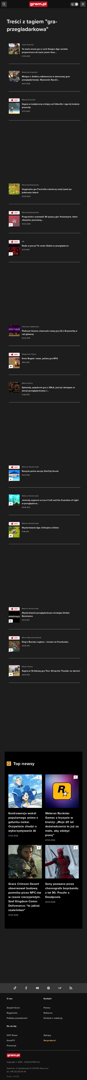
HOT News (12, 1035)
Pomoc (47, 1007)
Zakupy (47, 1035)
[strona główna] (38, 4)
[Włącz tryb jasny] (74, 4)
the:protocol (50, 1040)
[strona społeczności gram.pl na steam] (60, 988)
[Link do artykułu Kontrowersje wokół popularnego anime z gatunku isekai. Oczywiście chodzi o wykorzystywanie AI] (25, 805)
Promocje (11, 1045)
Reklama (48, 1012)
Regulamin (12, 1012)
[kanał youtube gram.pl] (38, 988)
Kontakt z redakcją (53, 1018)
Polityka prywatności (17, 1018)
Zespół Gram (13, 1007)
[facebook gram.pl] (27, 988)
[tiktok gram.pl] (15, 988)
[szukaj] (4, 4)
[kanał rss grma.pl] (71, 988)
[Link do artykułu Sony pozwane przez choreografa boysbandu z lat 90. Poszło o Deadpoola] (62, 874)
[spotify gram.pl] (49, 988)
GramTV (11, 1040)
